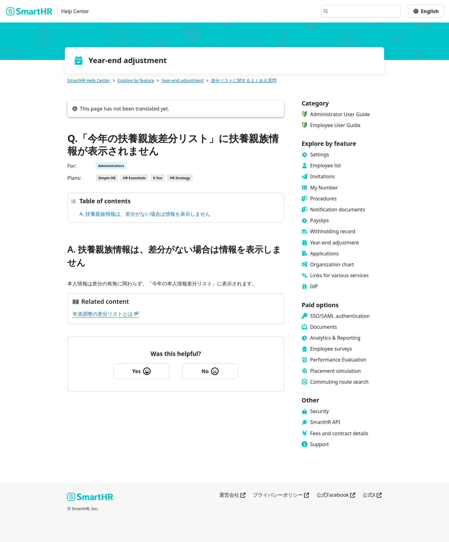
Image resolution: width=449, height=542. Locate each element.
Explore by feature (136, 80)
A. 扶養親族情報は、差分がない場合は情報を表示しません (145, 213)
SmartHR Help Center (88, 80)
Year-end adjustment (182, 80)
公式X (372, 495)
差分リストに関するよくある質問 (244, 80)
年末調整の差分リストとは (106, 313)
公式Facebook (335, 495)
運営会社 (232, 495)
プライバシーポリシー (281, 495)
